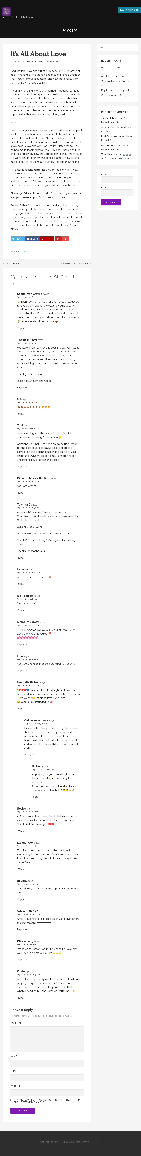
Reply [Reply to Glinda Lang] (20, 959)
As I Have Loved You (113, 76)
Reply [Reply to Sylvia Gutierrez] (20, 929)
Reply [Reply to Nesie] (20, 830)
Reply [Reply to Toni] (20, 466)
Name (13, 1056)
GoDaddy (96, 1142)
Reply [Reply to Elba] (20, 670)
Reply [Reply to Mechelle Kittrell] (20, 708)
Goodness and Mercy (113, 95)
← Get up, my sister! (13, 263)
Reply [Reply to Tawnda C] (20, 557)
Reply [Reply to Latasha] (20, 583)
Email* (117, 191)
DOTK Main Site (129, 9)
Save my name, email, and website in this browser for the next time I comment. (47, 1101)
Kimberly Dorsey (28, 622)
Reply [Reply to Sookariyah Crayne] (20, 328)
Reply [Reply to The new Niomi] (20, 387)
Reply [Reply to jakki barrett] (20, 610)
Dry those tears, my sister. (116, 90)
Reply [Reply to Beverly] (20, 899)
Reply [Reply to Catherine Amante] (27, 754)
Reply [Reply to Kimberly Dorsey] (20, 644)
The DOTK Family (35, 62)
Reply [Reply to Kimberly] (34, 796)
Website (15, 1086)
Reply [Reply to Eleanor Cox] (20, 868)
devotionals (25, 251)
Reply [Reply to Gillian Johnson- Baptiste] (20, 492)
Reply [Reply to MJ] (20, 413)
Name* (117, 178)
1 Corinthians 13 (58, 193)
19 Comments (52, 62)
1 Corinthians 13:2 (31, 82)
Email (13, 1071)
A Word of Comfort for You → (76, 263)
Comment (16, 1023)
